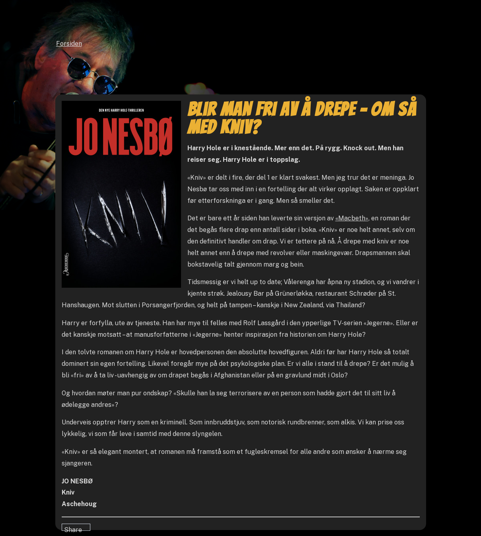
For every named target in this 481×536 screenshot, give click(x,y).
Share (73, 528)
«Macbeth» (351, 218)
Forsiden (69, 43)
